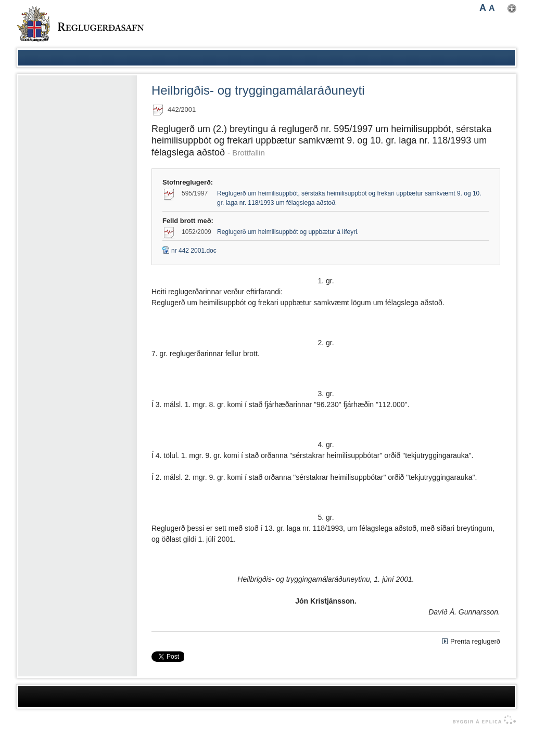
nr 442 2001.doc (189, 250)
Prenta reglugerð (475, 641)
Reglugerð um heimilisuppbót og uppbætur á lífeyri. (288, 232)
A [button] (482, 8)
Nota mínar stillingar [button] (511, 8)
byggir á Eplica (482, 720)
